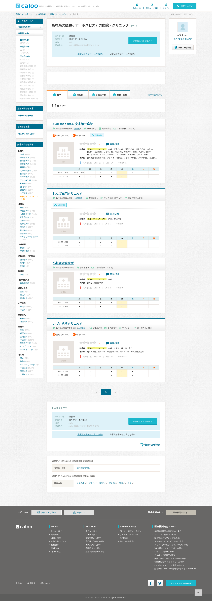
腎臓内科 (23, 190)
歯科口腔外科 (25, 343)
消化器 (112, 483)
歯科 (22, 330)
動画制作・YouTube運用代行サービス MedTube (175, 569)
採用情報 (31, 583)
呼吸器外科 (24, 211)
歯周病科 (23, 337)
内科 (22, 154)
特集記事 (55, 545)
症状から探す (91, 534)
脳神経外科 (24, 224)
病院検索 (42, 14)
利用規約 (124, 538)
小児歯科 (23, 340)
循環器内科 (24, 161)
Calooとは (137, 8)
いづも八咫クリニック (68, 323)
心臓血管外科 (25, 214)
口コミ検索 (56, 538)
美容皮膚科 (24, 251)
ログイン (166, 8)
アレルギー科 (25, 180)
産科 (22, 292)
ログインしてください (182, 39)
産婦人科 (23, 298)
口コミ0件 (114, 144)
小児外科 (23, 310)
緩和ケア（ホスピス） (59, 14)
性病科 (23, 266)
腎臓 (121, 483)
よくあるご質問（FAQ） (131, 534)
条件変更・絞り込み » (142, 41)
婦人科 (23, 295)
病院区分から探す (93, 548)
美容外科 (23, 233)
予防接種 (23, 368)
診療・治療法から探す (95, 552)
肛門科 (23, 263)
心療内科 (23, 322)
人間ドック (24, 374)
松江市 (25, 40)
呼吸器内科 (24, 157)
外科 (22, 208)
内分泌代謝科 (25, 171)
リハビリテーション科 (29, 237)
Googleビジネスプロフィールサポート (171, 562)
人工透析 (23, 193)
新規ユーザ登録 (152, 8)
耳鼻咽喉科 (24, 283)
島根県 (23, 33)
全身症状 (80, 483)
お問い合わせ (45, 583)
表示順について (155, 95)
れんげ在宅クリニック (68, 193)
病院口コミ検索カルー (25, 14)
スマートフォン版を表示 (181, 583)
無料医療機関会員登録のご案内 (168, 531)
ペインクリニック (27, 365)
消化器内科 (24, 164)
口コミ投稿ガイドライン (130, 531)
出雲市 (25, 47)
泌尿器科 (23, 260)
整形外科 (23, 227)
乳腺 (129, 483)
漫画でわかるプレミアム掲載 (167, 538)
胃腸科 (23, 167)
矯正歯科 (23, 333)
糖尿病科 (23, 174)
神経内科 (23, 183)
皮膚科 (23, 248)
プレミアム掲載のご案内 (165, 534)
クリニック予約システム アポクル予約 (171, 545)
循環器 (101, 483)
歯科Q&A (55, 548)
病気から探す (91, 531)
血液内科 (23, 187)
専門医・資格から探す (95, 541)
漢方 (22, 358)
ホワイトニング (26, 350)
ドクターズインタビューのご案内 (168, 541)
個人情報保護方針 (127, 541)
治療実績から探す (93, 538)
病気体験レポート (58, 541)
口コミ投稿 (56, 552)
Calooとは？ (56, 531)
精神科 (23, 318)
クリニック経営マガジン (165, 555)
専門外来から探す (93, 545)
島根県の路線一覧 (25, 116)
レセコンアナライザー (164, 552)
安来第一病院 (73, 124)
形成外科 (23, 230)
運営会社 (19, 583)
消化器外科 (24, 217)
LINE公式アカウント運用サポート (169, 565)
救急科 (23, 361)
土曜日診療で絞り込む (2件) (90, 54)
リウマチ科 (24, 177)
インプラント (25, 346)
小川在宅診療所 (63, 263)
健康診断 (23, 371)
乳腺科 (23, 220)
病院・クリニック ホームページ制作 (170, 558)
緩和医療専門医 (83, 468)
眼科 (22, 275)
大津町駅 (78, 198)
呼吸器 (91, 483)
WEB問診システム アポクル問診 (168, 548)
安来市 (25, 56)
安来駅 (77, 128)
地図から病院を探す (26, 134)
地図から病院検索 (152, 445)
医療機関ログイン (181, 512)
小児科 (23, 307)
